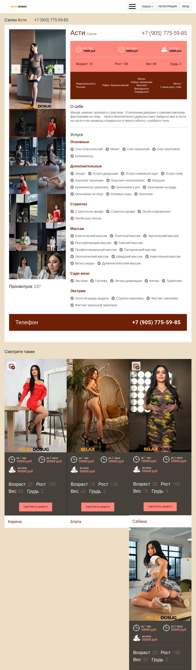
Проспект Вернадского (141, 87)
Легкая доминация (128, 281)
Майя (30, 663)
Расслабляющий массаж (93, 243)
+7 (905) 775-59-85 (51, 19)
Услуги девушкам (105, 173)
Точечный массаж (127, 236)
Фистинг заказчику (164, 298)
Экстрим (81, 281)
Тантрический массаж (140, 250)
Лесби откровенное (156, 211)
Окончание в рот (128, 187)
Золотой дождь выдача (92, 298)
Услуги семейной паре (141, 173)
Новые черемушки (141, 82)
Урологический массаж (92, 256)
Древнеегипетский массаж (121, 263)
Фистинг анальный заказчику (96, 305)
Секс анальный (138, 149)
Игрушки (158, 180)
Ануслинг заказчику (89, 180)
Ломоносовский (120, 85)
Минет (115, 149)
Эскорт (80, 173)
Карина (15, 521)
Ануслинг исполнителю (128, 180)
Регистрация (168, 6)
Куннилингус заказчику (91, 187)
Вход (185, 6)
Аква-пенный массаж (165, 256)
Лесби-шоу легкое (88, 218)
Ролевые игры (121, 194)
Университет (142, 91)
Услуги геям (174, 173)
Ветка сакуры (85, 263)
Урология (145, 194)
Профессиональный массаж (96, 250)
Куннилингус (84, 156)
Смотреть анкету (98, 507)
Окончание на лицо (89, 194)
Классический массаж (91, 236)
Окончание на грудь (161, 187)
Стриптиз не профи (89, 211)
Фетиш (154, 281)
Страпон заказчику (130, 298)
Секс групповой (168, 149)
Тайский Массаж (131, 243)
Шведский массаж (129, 256)
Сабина (139, 521)
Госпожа (101, 281)
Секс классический (89, 149)
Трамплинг (174, 281)
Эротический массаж (163, 236)
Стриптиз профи (123, 211)
